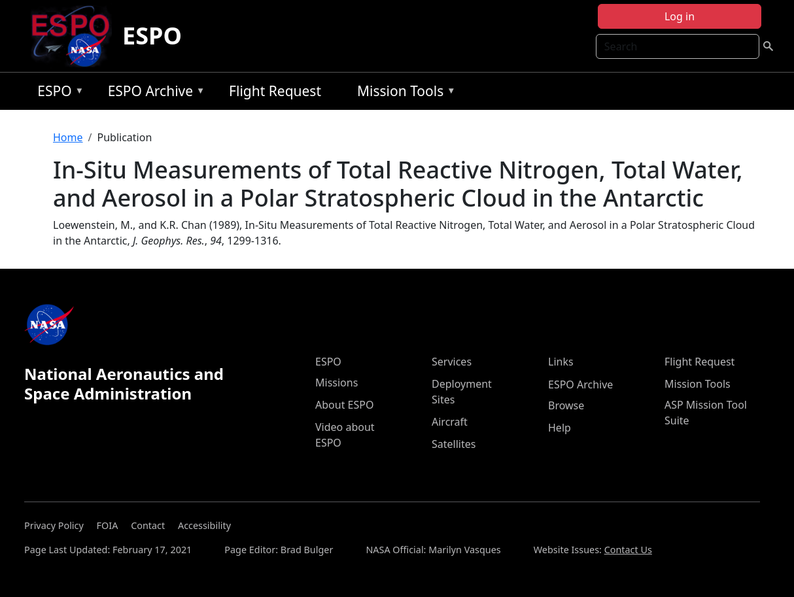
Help (559, 427)
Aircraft (450, 422)
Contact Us (628, 549)
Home (68, 137)
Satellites (453, 444)
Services (452, 361)
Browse (566, 405)
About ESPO (344, 405)
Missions (336, 382)
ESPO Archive (153, 93)
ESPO (152, 36)
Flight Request (275, 91)
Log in (680, 16)
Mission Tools (403, 93)
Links (561, 361)
